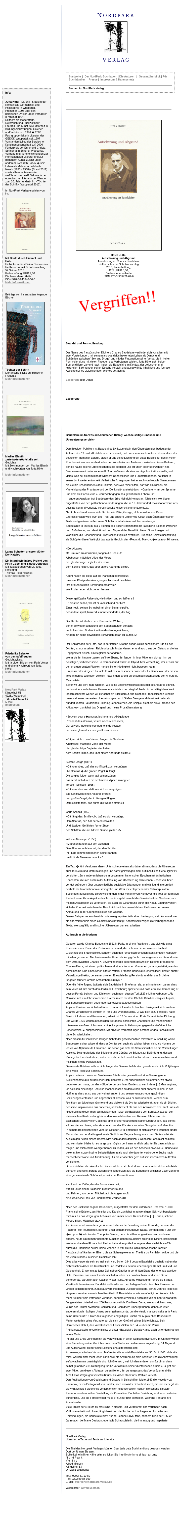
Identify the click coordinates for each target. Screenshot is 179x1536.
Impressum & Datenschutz (117, 79)
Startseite (75, 76)
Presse (93, 79)
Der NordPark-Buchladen (100, 76)
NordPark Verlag (15, 689)
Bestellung (131, 1454)
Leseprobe (72, 379)
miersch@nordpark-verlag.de (93, 1481)
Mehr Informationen (17, 282)
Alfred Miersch (90, 1487)
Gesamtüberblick (149, 76)
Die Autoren (127, 76)
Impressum (12, 704)
